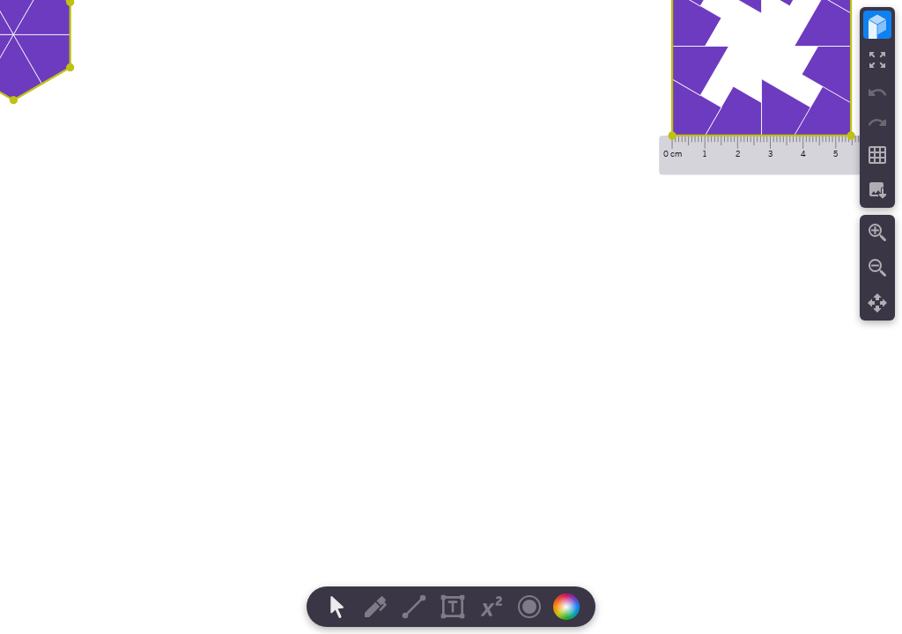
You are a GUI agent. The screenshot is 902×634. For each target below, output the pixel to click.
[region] (451, 317)
